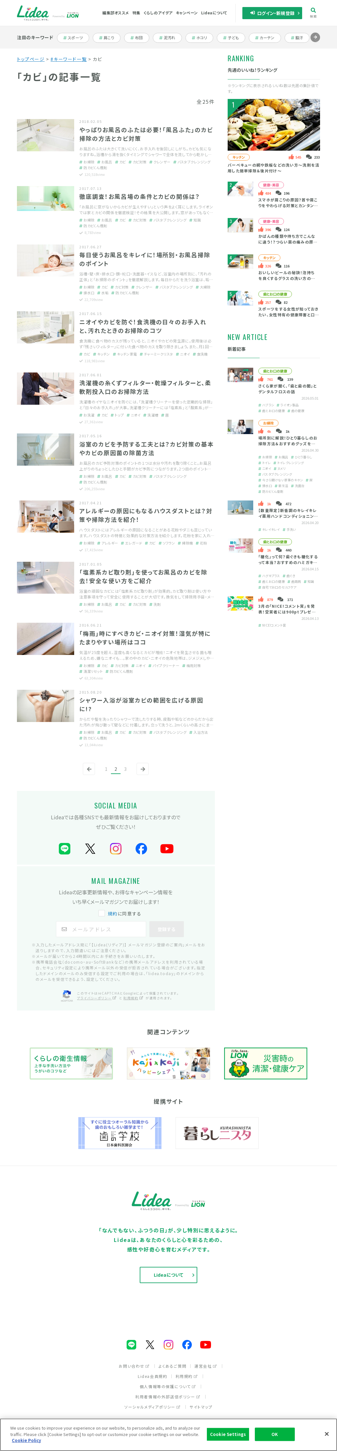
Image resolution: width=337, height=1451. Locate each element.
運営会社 (205, 1366)
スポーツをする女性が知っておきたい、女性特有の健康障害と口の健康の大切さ (288, 314)
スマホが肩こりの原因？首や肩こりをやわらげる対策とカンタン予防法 (288, 205)
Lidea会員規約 (152, 1376)
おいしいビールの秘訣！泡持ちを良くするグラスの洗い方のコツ (286, 278)
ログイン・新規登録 (272, 13)
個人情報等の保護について (168, 1386)
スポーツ (75, 38)
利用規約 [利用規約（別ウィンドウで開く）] (133, 998)
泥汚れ (170, 38)
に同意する (121, 913)
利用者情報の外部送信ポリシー (167, 1396)
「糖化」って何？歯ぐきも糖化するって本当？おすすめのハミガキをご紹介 (288, 562)
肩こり (110, 38)
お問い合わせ (134, 1366)
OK (274, 1434)
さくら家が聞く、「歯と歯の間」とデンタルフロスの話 (287, 388)
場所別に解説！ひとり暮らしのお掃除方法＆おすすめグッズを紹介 (287, 443)
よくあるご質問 (172, 1366)
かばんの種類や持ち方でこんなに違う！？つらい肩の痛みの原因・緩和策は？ (286, 242)
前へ (87, 774)
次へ (141, 774)
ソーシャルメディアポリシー (152, 1407)
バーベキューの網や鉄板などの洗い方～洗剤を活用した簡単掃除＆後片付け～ (274, 168)
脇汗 (300, 38)
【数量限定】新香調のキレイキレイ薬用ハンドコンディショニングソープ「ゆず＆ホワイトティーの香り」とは (288, 518)
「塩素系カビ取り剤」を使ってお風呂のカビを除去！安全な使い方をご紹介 (143, 576)
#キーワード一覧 (69, 59)
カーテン (267, 38)
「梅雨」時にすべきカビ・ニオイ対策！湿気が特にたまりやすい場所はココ (145, 637)
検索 (313, 13)
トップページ (31, 59)
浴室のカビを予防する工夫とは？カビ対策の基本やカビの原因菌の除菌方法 (146, 448)
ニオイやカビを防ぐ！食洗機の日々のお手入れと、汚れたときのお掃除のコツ (143, 326)
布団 (139, 38)
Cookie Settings (228, 1434)
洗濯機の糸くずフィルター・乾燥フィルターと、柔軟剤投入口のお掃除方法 (145, 387)
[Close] (327, 1434)
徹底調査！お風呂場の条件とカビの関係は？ (139, 196)
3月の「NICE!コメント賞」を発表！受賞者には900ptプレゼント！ (287, 611)
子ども (234, 38)
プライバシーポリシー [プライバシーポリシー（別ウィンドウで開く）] (97, 998)
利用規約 (187, 1376)
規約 (113, 913)
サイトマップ (201, 1407)
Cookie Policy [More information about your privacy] (26, 1441)
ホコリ (203, 38)
